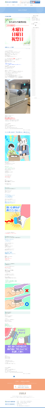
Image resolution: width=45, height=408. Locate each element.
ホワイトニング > (32, 395)
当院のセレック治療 (9, 47)
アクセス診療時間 (31, 5)
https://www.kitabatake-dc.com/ (12, 127)
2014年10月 (33, 94)
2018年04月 (33, 72)
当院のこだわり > (13, 395)
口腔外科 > (24, 395)
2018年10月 (33, 70)
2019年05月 (33, 66)
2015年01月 (33, 91)
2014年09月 (33, 95)
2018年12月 (33, 69)
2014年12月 (33, 92)
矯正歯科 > (28, 395)
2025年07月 (33, 37)
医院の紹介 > (17, 394)
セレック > (31, 394)
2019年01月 (33, 68)
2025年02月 (33, 42)
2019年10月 (33, 65)
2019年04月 (33, 67)
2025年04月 (33, 40)
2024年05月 (33, 51)
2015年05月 (33, 87)
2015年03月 (33, 89)
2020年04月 (33, 63)
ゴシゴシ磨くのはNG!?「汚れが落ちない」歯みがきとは (17, 132)
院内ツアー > (21, 394)
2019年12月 (33, 64)
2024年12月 (33, 44)
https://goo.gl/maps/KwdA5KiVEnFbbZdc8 (16, 128)
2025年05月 (33, 39)
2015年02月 (33, 90)
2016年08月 (33, 76)
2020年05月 (33, 62)
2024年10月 (33, 46)
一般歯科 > (17, 395)
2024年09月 (33, 47)
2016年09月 (33, 75)
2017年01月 (33, 74)
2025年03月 (33, 41)
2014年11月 (33, 93)
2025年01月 (33, 43)
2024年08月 (33, 48)
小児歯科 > (21, 395)
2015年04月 (33, 88)
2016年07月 (33, 77)
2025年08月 (33, 36)
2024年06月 (33, 50)
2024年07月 (33, 49)
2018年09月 (33, 71)
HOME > (14, 394)
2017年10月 (33, 73)
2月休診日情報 (8, 16)
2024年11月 (33, 45)
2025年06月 (33, 38)
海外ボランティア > (26, 394)
